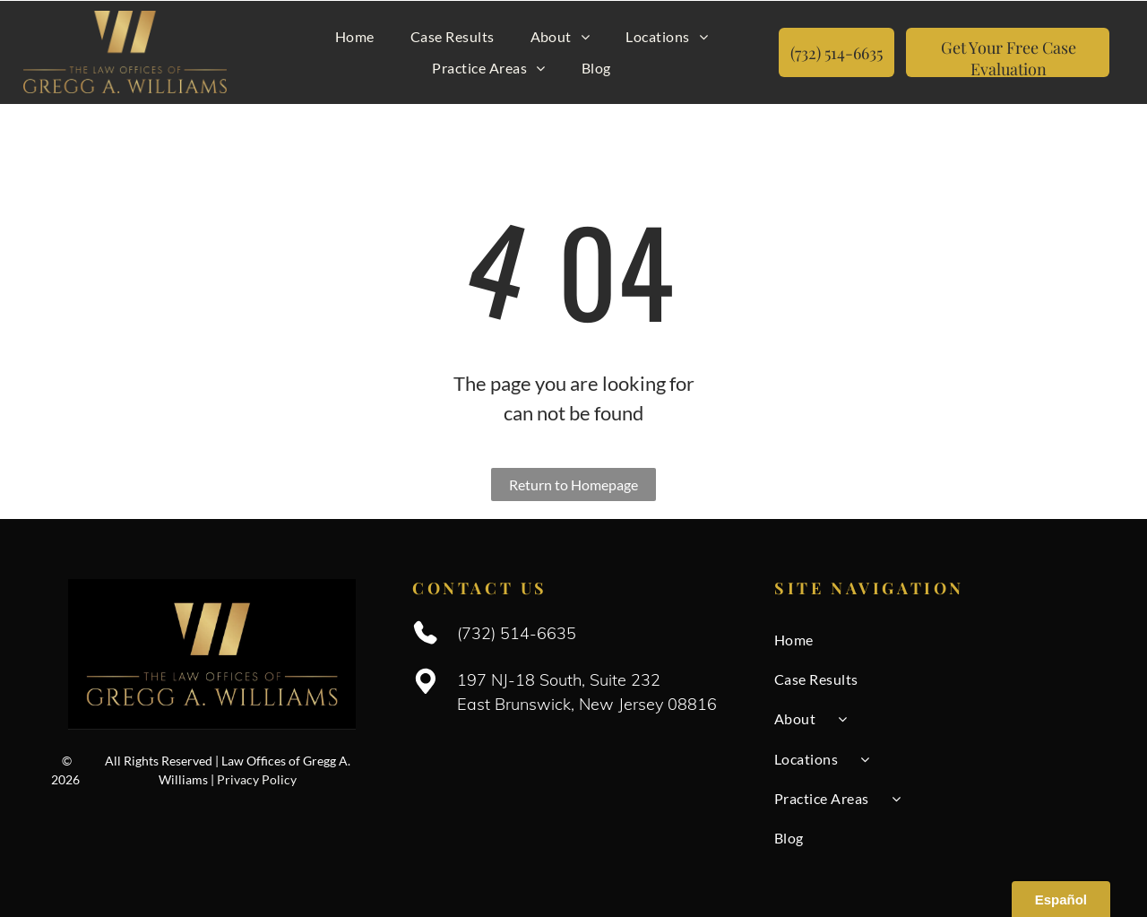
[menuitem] (354, 36)
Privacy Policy (257, 777)
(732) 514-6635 (516, 631)
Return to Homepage (573, 482)
